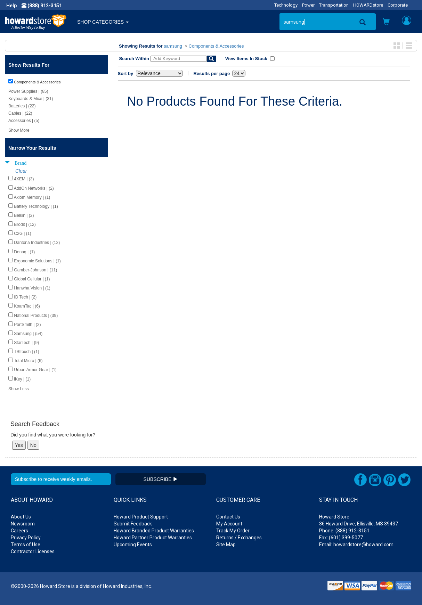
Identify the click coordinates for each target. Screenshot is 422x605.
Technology (286, 5)
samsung (173, 46)
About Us (21, 517)
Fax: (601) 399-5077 (341, 537)
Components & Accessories (216, 46)
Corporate (398, 5)
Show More (19, 130)
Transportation (334, 5)
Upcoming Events (133, 544)
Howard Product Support (141, 517)
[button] (386, 22)
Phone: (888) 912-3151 (344, 530)
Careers (19, 530)
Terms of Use (25, 544)
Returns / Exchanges (239, 537)
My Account (229, 523)
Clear (21, 171)
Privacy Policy (26, 537)
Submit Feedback (133, 523)
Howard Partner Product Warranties (153, 537)
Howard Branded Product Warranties (154, 530)
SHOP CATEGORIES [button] (103, 22)
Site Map (226, 544)
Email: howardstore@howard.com (356, 544)
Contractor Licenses (33, 551)
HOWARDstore (368, 5)
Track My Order (233, 530)
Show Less (18, 388)
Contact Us (228, 517)
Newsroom (23, 523)
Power (308, 5)
